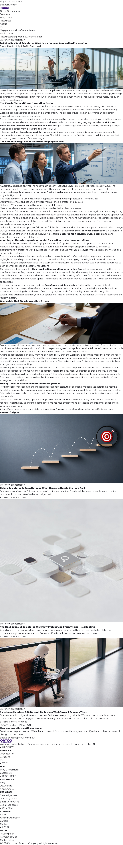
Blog (14, 36)
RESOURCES (9, 776)
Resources (5, 20)
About (3, 24)
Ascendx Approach (10, 817)
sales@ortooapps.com (103, 409)
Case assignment (9, 795)
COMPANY (7, 808)
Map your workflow (10, 30)
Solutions (5, 14)
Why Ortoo (6, 17)
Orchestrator (7, 753)
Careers (4, 821)
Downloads (6, 785)
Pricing (3, 27)
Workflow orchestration (30, 36)
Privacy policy (7, 833)
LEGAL (5, 827)
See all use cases (8, 805)
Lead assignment (9, 798)
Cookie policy (7, 840)
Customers (5, 773)
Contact (13, 4)
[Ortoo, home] (61, 8)
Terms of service (8, 837)
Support (4, 4)
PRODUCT (8, 747)
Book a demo (28, 30)
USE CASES (8, 789)
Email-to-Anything (9, 801)
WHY (5, 763)
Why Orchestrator (9, 769)
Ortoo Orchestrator (10, 11)
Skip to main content (11, 1)
